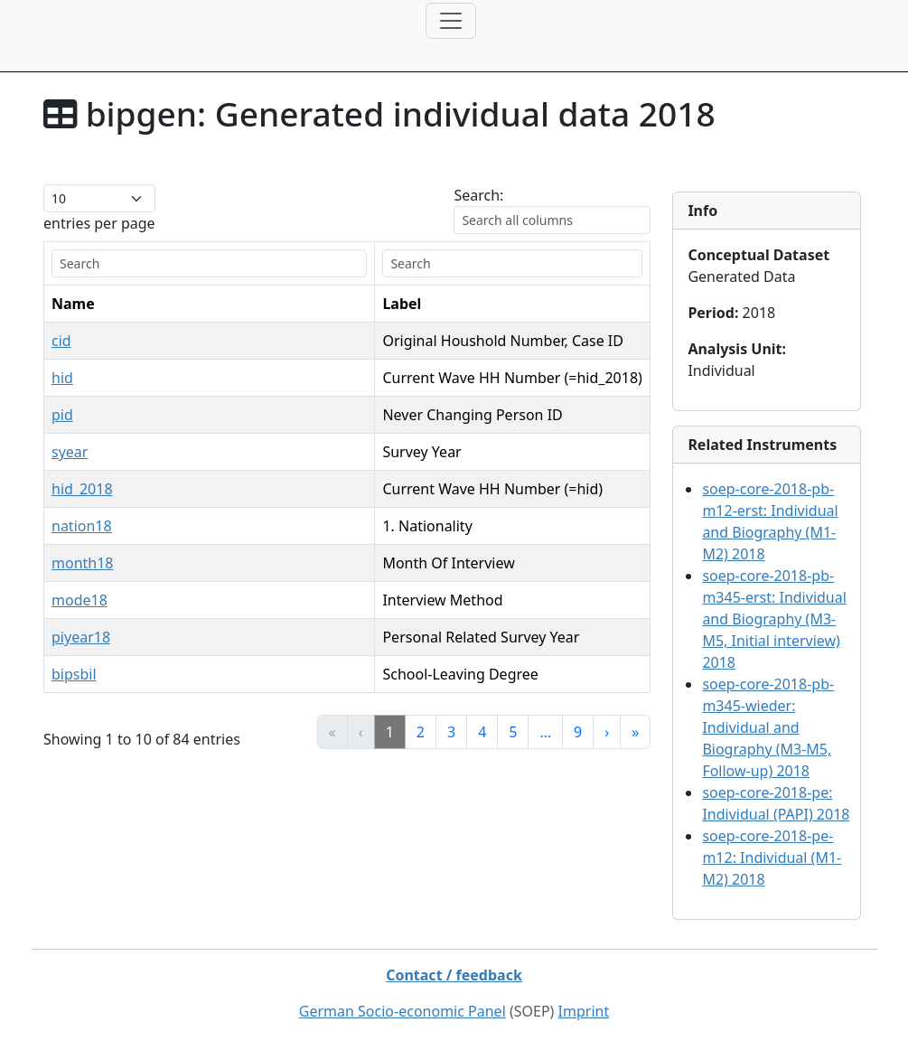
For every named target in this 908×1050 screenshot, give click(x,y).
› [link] (606, 732)
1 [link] (390, 732)
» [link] (635, 732)
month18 (82, 563)
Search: (478, 195)
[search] (170, 263)
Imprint (584, 1011)
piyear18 (80, 637)
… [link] (545, 732)
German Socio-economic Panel (402, 1011)
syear (69, 452)
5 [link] (513, 732)
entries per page (99, 223)
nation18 (81, 526)
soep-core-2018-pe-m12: (771, 857)
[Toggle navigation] (451, 21)
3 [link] (451, 732)
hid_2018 (82, 489)
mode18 (79, 600)
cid (61, 341)
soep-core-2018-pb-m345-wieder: (768, 727)
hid (62, 378)
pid (62, 415)
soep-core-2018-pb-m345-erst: (774, 619)
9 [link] (578, 732)
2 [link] (421, 732)
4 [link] (482, 732)
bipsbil (74, 674)
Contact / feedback (454, 975)
